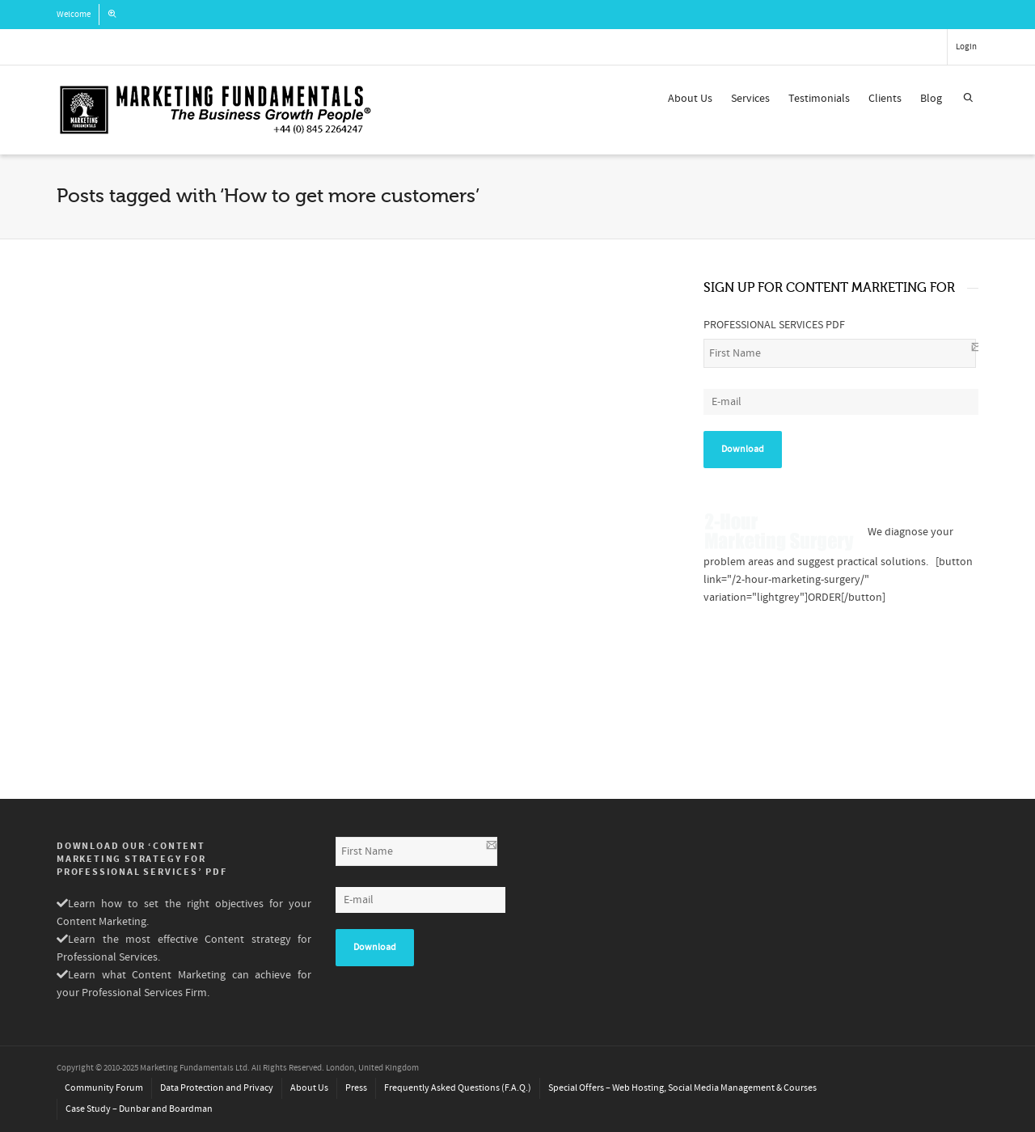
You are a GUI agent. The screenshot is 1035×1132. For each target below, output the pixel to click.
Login (966, 47)
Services (750, 98)
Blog (931, 98)
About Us (690, 98)
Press (356, 1088)
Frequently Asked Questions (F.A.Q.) (457, 1088)
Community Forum (104, 1088)
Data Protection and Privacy (216, 1088)
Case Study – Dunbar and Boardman (139, 1109)
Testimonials (819, 98)
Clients (885, 98)
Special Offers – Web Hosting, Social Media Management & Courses (682, 1088)
